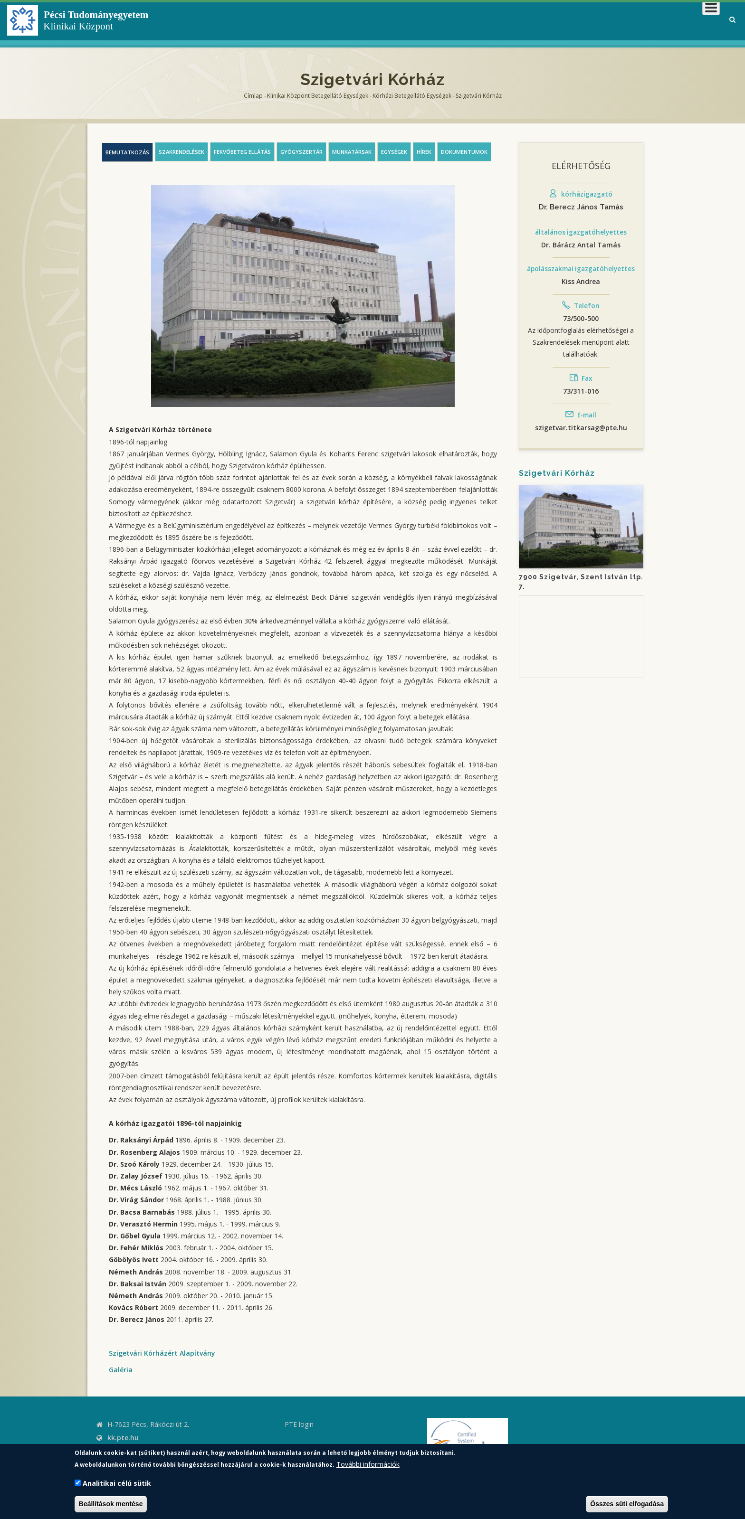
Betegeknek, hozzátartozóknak (576, 21)
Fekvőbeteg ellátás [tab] (242, 151)
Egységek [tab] (394, 151)
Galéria (121, 1369)
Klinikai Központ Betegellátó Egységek (317, 96)
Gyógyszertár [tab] (301, 151)
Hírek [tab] (424, 151)
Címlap (253, 96)
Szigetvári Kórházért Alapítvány (162, 1353)
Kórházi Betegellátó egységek (411, 96)
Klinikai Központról (466, 21)
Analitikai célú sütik (117, 1483)
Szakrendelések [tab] (181, 151)
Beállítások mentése (111, 1504)
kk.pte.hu (123, 1437)
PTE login (299, 1424)
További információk (368, 1464)
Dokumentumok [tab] (464, 151)
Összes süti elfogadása (627, 1504)
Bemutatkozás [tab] (127, 152)
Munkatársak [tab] (352, 151)
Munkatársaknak (681, 21)
